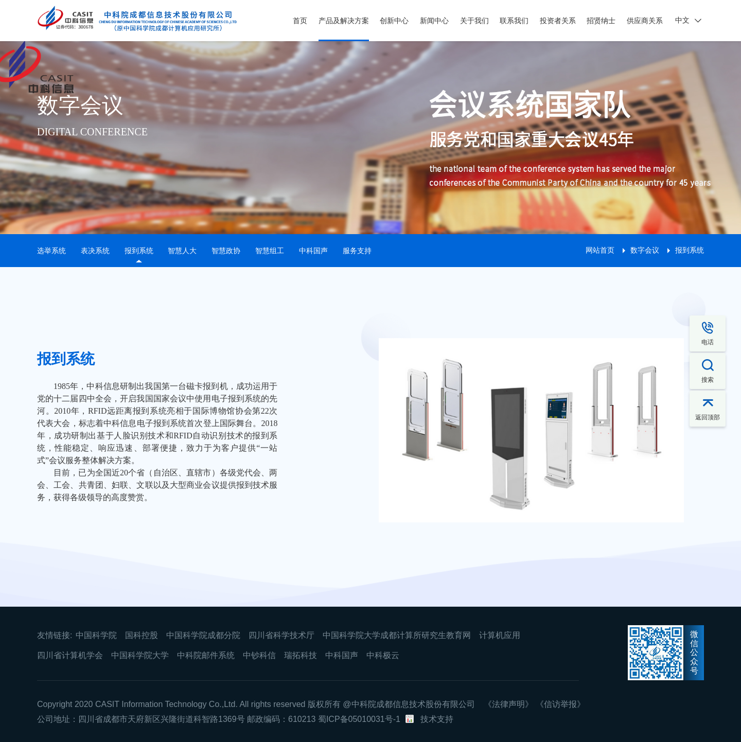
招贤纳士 (601, 20)
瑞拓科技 (300, 655)
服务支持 (357, 250)
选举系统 (51, 250)
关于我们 (474, 20)
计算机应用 (499, 635)
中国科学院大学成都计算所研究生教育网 (397, 635)
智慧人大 (182, 250)
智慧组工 (269, 250)
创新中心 (394, 20)
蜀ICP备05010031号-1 (359, 719)
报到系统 (139, 250)
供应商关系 (645, 20)
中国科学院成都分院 (203, 635)
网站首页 (600, 250)
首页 (300, 20)
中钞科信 (259, 655)
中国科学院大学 (140, 655)
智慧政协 (225, 250)
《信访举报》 (560, 704)
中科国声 (313, 250)
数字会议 (644, 250)
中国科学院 (96, 635)
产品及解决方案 (344, 20)
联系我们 (514, 20)
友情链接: (54, 635)
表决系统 (95, 250)
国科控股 (141, 635)
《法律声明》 (508, 704)
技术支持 (436, 719)
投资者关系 (558, 20)
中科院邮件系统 (206, 655)
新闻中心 (434, 20)
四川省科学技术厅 (281, 635)
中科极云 (382, 655)
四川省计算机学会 (70, 655)
